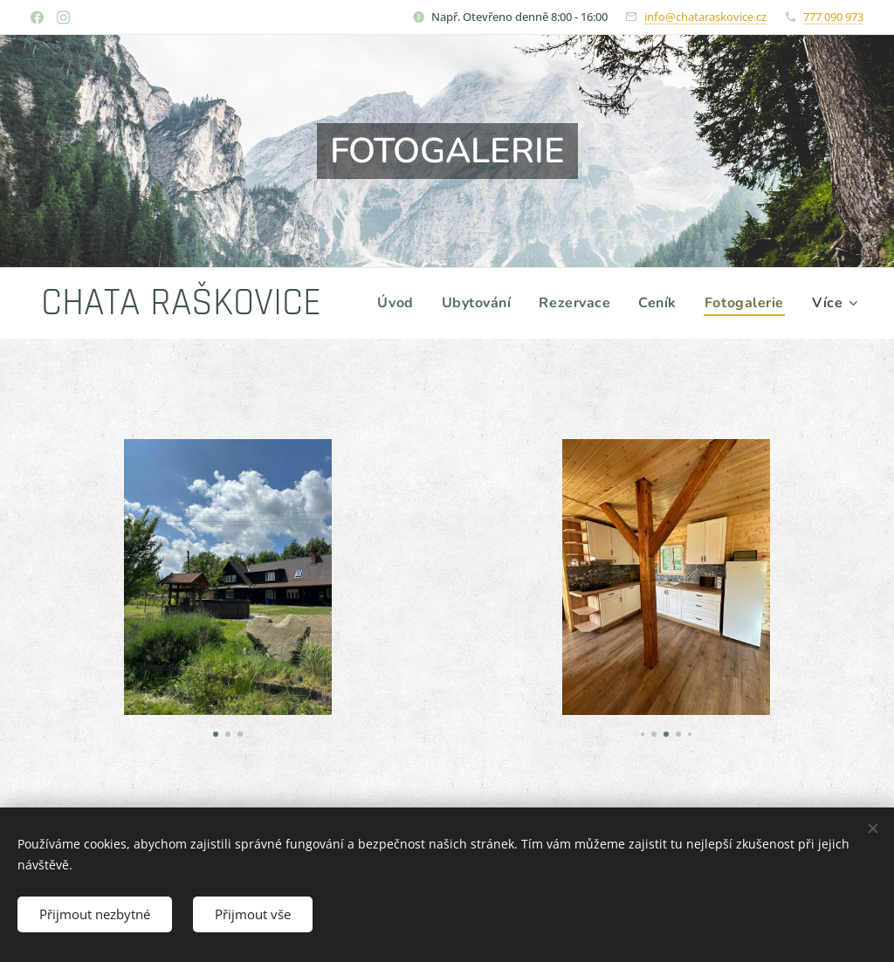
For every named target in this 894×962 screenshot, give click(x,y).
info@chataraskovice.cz (705, 16)
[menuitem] (501, 303)
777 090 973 (833, 16)
